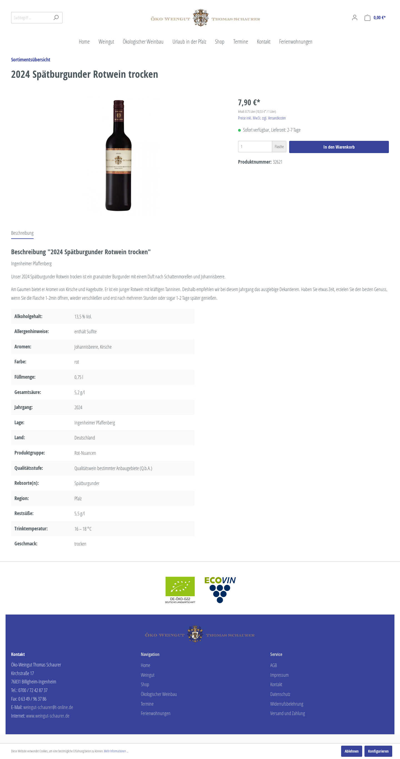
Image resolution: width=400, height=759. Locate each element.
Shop (145, 684)
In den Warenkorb (339, 147)
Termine (147, 703)
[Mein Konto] (354, 17)
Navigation (150, 654)
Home (145, 665)
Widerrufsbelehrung (286, 703)
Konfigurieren (378, 751)
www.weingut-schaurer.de (47, 715)
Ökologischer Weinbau (159, 694)
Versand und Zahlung (287, 713)
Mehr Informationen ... (116, 751)
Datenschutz (280, 694)
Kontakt (276, 684)
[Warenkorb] (375, 17)
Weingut (147, 674)
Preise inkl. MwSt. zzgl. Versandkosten (262, 118)
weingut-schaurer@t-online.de (48, 707)
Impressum (279, 674)
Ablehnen (352, 751)
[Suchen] (55, 17)
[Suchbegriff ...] (30, 17)
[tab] (22, 232)
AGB (273, 665)
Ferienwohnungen (156, 713)
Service (276, 654)
